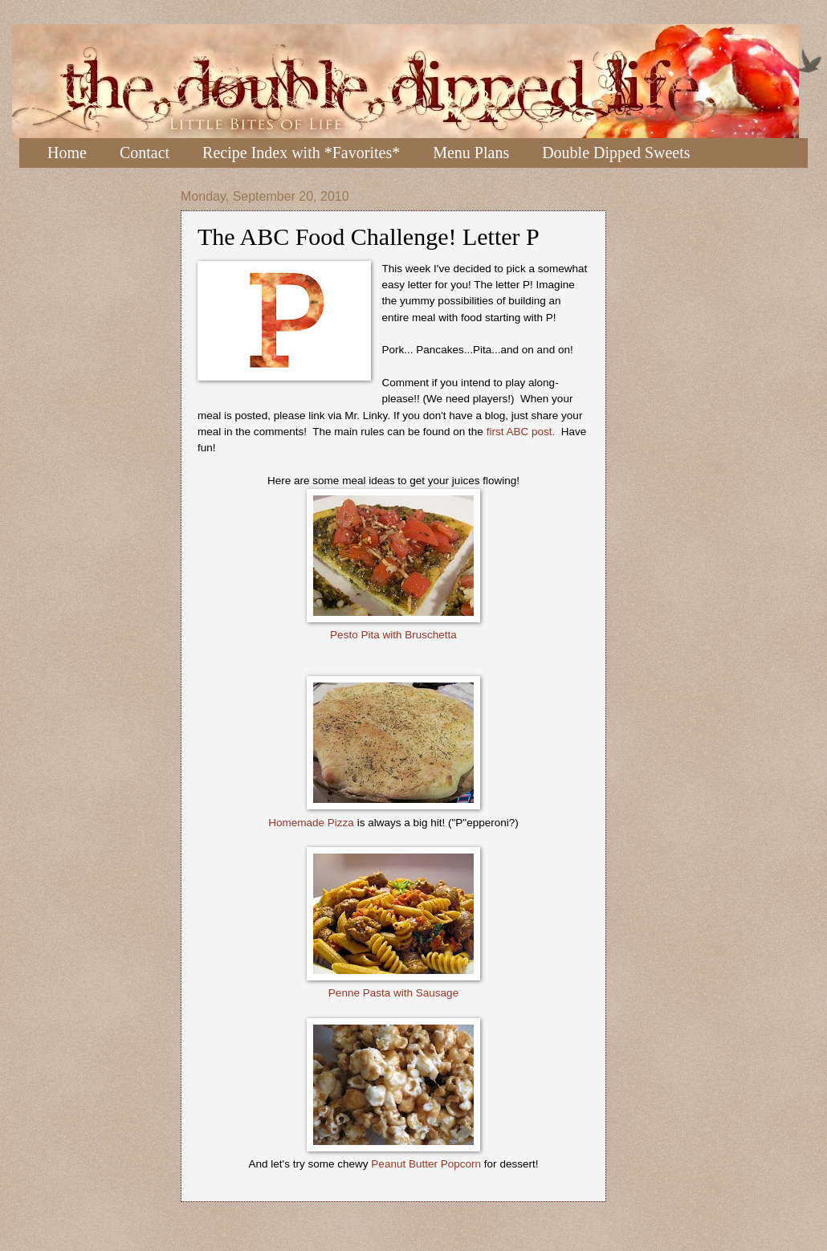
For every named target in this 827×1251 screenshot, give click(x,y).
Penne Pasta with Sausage (393, 993)
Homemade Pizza (311, 823)
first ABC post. (522, 432)
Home (67, 152)
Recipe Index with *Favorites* (301, 152)
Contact (144, 152)
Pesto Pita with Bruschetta (393, 635)
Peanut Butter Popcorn (426, 1164)
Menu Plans (471, 152)
